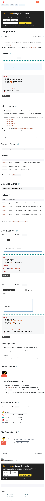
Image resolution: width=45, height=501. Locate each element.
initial (4, 166)
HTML (12, 4)
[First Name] (7, 20)
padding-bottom (10, 123)
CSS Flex (26, 494)
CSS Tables (26, 498)
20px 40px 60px (21, 290)
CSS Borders (10, 498)
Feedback (22, 485)
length (20, 47)
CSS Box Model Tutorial (22, 441)
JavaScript (21, 4)
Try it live (6, 95)
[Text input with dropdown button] (21, 2)
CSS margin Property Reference (25, 439)
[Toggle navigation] (41, 1)
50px (4, 240)
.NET (7, 4)
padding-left (10, 125)
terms (23, 25)
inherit (4, 169)
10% (36, 290)
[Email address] (10, 23)
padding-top (9, 119)
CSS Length (9, 500)
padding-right (10, 121)
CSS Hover (26, 500)
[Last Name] (14, 20)
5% (9, 240)
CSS (16, 4)
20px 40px (30, 290)
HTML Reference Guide (22, 443)
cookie (30, 25)
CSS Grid (26, 496)
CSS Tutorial (10, 494)
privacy (25, 25)
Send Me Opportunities (25, 23)
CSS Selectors (10, 496)
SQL (3, 4)
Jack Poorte (6, 458)
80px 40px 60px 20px (8, 290)
